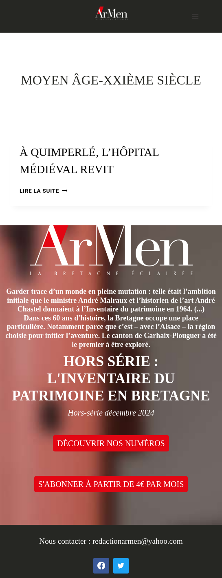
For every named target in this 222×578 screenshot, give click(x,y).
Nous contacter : (65, 541)
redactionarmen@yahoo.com (137, 541)
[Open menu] (194, 16)
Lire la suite (43, 190)
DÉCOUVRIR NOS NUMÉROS (111, 443)
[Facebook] (101, 566)
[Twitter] (121, 566)
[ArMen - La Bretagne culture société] (111, 13)
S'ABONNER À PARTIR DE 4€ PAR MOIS (111, 484)
